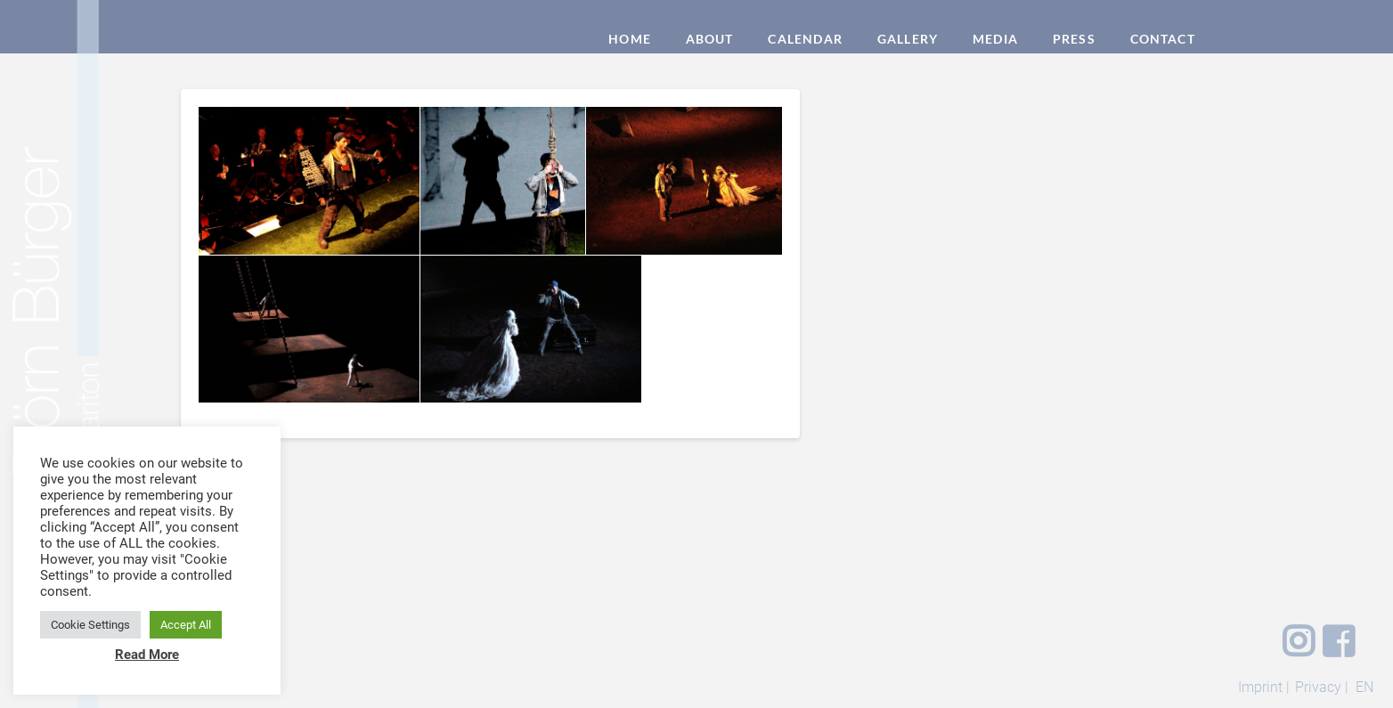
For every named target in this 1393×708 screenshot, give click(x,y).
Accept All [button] (185, 624)
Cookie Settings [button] (90, 624)
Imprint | (1264, 687)
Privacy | (1321, 687)
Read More (147, 655)
